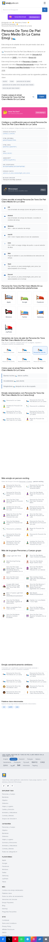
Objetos (4, 800)
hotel (12, 81)
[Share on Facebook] (3, 939)
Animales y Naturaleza (9, 812)
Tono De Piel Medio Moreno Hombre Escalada (11, 616)
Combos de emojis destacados (12, 890)
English (5, 759)
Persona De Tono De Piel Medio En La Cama (12, 412)
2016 (3, 70)
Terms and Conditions (9, 923)
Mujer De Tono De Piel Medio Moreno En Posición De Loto (12, 515)
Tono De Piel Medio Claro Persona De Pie (35, 692)
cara (17, 707)
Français (30, 759)
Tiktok (4, 882)
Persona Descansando (9, 24)
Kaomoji (4, 909)
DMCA (4, 932)
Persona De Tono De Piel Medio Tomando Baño (12, 535)
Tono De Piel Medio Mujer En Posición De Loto (35, 494)
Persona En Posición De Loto (36, 535)
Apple (4, 860)
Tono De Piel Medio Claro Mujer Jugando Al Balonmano (12, 601)
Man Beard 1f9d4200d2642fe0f (34, 593)
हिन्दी (18, 765)
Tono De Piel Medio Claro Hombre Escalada (36, 556)
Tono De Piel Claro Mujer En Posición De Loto (35, 515)
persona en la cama (23, 81)
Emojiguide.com (7, 22)
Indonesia (26, 765)
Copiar (41, 97)
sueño (10, 707)
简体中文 (35, 762)
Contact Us (5, 935)
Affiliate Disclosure (8, 929)
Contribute (5, 920)
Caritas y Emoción (8, 809)
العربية (13, 765)
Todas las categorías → (9, 852)
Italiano (38, 759)
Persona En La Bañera (35, 406)
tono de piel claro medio (11, 88)
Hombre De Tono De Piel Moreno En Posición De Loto (13, 508)
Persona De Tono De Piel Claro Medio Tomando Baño (35, 486)
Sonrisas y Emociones (9, 842)
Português (17, 762)
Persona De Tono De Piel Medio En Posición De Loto (12, 486)
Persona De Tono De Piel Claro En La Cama (12, 419)
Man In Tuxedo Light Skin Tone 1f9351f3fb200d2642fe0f (13, 594)
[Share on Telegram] (27, 939)
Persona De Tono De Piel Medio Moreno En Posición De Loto (35, 508)
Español (13, 759)
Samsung (5, 875)
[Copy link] (40, 939)
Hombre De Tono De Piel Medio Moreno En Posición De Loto (35, 542)
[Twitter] (8, 786)
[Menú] (44, 3)
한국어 (5, 765)
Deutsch (21, 759)
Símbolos (5, 803)
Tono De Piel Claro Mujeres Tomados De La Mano (36, 616)
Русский (26, 762)
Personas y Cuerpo (21, 22)
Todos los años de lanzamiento (12, 896)
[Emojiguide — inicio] (4, 775)
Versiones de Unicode (9, 899)
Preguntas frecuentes (9, 912)
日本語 (42, 762)
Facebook (5, 866)
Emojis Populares (8, 902)
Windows (5, 869)
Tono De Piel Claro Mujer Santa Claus (11, 577)
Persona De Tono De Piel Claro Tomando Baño (35, 501)
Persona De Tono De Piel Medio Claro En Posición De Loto (12, 542)
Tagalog (35, 765)
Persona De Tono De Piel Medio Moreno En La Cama (35, 413)
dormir (5, 81)
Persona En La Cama (11, 400)
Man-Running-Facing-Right (11, 561)
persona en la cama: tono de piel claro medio (18, 85)
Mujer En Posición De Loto (35, 419)
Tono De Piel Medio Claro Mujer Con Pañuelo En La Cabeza (35, 568)
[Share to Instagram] (34, 939)
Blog (3, 905)
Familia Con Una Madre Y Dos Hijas (35, 600)
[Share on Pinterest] (15, 939)
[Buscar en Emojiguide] (22, 10)
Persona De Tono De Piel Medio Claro (12, 686)
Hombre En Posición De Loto (12, 406)
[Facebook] (3, 786)
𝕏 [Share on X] (9, 939)
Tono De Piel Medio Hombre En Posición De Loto (12, 522)
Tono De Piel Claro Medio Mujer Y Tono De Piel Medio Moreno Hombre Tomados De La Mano (13, 570)
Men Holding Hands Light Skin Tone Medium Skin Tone (36, 578)
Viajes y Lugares (7, 806)
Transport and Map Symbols (12, 180)
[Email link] (46, 939)
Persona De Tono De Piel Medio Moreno (12, 692)
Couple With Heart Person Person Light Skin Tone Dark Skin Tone (11, 586)
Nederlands (7, 762)
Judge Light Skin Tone (12, 555)
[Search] (44, 10)
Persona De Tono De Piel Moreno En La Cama (36, 400)
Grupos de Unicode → (9, 819)
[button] (24, 133)
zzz (4, 707)
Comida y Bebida (8, 815)
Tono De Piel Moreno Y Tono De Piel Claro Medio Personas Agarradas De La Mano (35, 586)
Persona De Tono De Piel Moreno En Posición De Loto (36, 522)
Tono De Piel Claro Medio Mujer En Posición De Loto (13, 501)
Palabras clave (7, 893)
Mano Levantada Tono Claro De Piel (12, 608)
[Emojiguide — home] (10, 3)
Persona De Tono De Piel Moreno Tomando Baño (12, 494)
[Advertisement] (24, 449)
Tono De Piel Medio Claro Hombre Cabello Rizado (35, 608)
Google (4, 863)
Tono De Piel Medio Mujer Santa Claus (34, 561)
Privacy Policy (6, 926)
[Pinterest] (12, 786)
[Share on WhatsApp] (21, 939)
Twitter (4, 872)
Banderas (5, 797)
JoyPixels (5, 879)
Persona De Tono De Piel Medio (35, 686)
